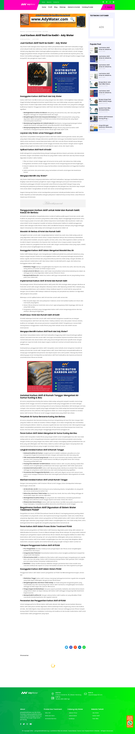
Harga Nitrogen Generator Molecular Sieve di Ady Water (105, 126)
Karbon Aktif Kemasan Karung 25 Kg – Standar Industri (106, 117)
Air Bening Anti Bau (25, 39)
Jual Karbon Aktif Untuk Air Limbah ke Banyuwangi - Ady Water (105, 57)
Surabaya (71, 718)
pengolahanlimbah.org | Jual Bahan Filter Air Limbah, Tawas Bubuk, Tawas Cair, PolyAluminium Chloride (67, 731)
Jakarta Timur (73, 713)
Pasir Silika (95, 718)
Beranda (22, 31)
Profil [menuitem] (50, 7)
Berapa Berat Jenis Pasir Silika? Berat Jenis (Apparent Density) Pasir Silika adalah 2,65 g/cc (105, 83)
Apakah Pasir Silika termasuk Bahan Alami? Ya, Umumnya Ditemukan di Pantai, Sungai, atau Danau (105, 109)
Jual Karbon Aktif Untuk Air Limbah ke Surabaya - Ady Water (106, 92)
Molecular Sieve (49, 716)
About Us (49, 2)
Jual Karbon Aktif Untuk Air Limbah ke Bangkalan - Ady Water (105, 74)
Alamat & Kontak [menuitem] (74, 7)
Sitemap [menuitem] (63, 7)
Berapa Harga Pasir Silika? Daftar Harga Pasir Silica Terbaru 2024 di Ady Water (105, 100)
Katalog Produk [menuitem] (87, 7)
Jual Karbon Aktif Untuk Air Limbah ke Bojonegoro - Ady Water (105, 48)
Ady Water (95, 713)
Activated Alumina (50, 718)
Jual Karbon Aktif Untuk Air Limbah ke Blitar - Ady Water (105, 66)
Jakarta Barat (73, 716)
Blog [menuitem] (55, 7)
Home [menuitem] (44, 7)
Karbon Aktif (96, 716)
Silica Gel (47, 713)
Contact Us (56, 2)
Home (43, 2)
